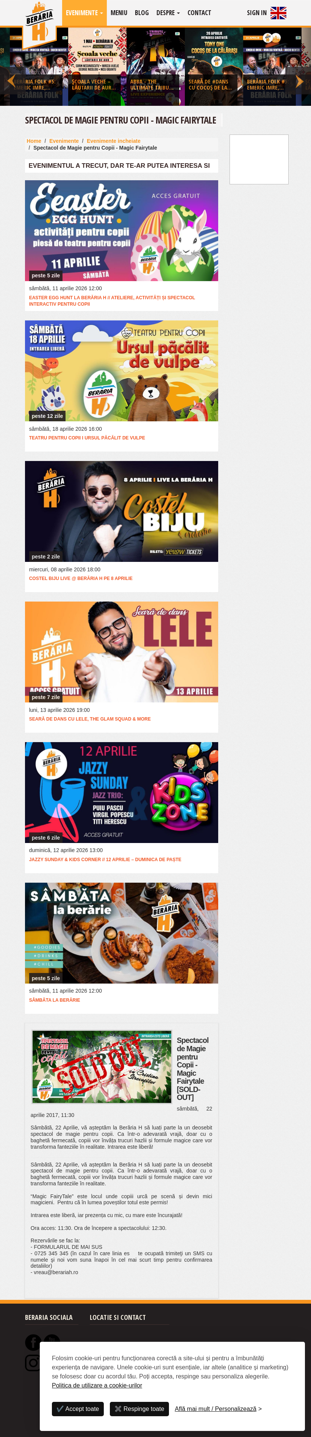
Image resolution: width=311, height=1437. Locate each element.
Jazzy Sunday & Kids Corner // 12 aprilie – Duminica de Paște (105, 859)
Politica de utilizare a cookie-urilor (97, 1385)
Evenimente (84, 12)
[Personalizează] (218, 1409)
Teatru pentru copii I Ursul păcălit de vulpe (87, 438)
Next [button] (298, 67)
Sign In (257, 12)
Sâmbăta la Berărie (54, 1000)
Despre (168, 12)
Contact (199, 12)
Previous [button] (13, 67)
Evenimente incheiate (114, 141)
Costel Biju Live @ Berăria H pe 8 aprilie (81, 578)
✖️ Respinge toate (139, 1409)
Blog (142, 12)
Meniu (119, 12)
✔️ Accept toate (77, 1409)
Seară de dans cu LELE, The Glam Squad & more (90, 719)
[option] (156, 69)
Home (34, 141)
